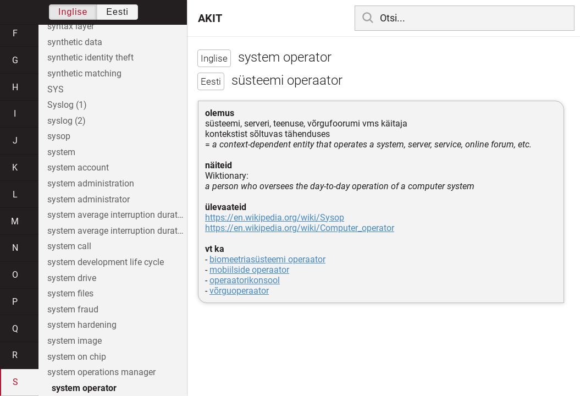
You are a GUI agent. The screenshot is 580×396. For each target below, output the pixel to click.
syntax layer (70, 26)
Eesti (117, 11)
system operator (84, 388)
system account (78, 167)
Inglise (72, 11)
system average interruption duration (117, 215)
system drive (71, 278)
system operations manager (101, 372)
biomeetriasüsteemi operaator (267, 259)
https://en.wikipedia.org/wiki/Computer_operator (299, 228)
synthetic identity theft (90, 57)
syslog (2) (66, 121)
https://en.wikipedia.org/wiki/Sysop (274, 217)
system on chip (76, 356)
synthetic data (74, 42)
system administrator (88, 199)
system (61, 152)
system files (70, 293)
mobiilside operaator (249, 270)
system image (74, 341)
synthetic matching (84, 73)
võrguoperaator (239, 290)
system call (69, 246)
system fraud (72, 309)
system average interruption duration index (117, 231)
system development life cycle (105, 262)
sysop (58, 136)
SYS (55, 89)
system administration (90, 183)
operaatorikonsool (244, 280)
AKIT (210, 18)
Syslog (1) (67, 105)
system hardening (82, 325)
